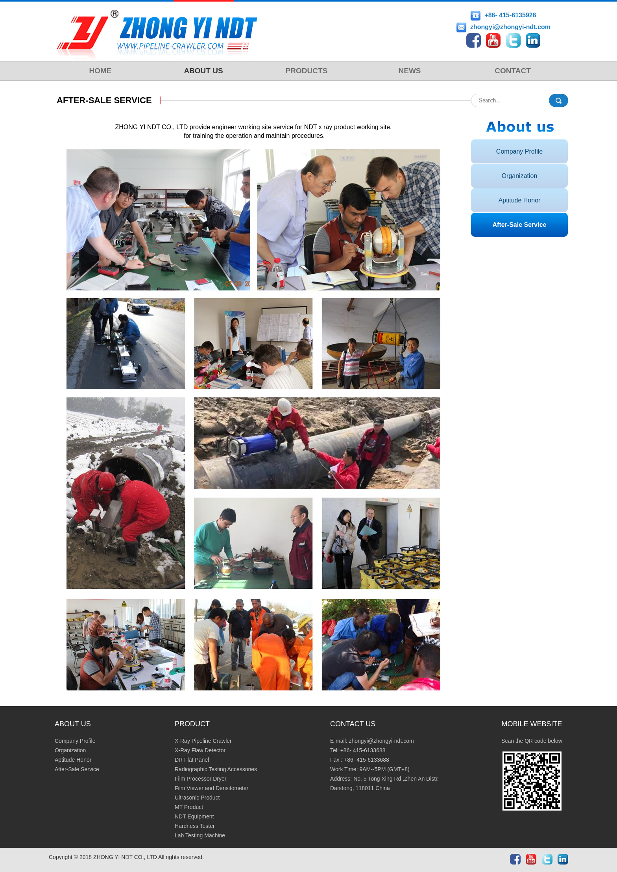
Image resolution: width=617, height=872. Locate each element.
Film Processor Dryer (200, 779)
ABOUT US (203, 71)
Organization (520, 176)
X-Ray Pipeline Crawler (203, 741)
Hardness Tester (195, 826)
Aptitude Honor (520, 200)
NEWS (410, 71)
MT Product (189, 807)
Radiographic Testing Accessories (216, 769)
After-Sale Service (520, 224)
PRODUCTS (307, 71)
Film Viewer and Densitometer (211, 788)
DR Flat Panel (192, 760)
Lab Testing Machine (200, 835)
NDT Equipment (194, 816)
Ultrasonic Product (197, 797)
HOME (100, 71)
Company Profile (519, 151)
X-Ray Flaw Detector (200, 750)
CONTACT (512, 71)
